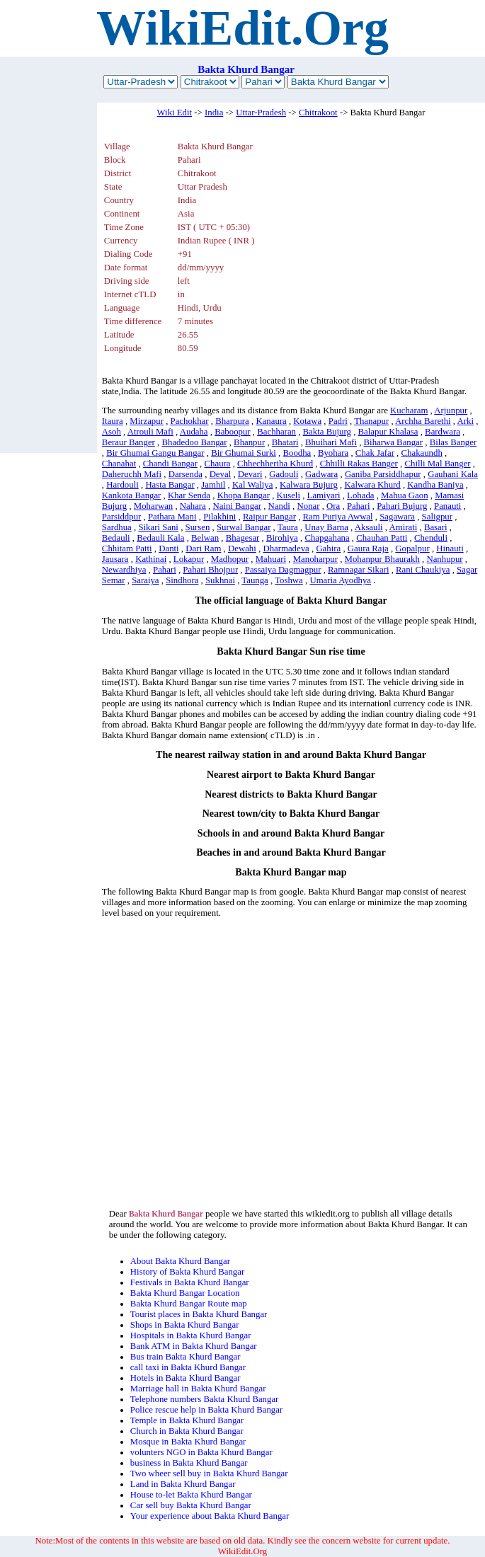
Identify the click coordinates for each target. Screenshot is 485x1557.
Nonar (308, 506)
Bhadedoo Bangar (194, 442)
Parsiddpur (121, 517)
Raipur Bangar (269, 517)
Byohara (333, 453)
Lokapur (188, 559)
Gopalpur (412, 548)
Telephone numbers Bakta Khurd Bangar (204, 1399)
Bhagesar (243, 538)
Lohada (360, 495)
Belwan (205, 538)
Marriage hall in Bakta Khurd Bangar (198, 1389)
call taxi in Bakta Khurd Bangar (188, 1367)
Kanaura (271, 421)
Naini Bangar (236, 506)
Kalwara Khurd (372, 485)
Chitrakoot (318, 112)
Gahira (328, 548)
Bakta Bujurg (327, 432)
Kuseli (288, 495)
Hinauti (449, 548)
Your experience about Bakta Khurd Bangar (209, 1516)
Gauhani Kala (453, 474)
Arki (465, 421)
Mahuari (271, 559)
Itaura (112, 421)
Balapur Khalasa (388, 432)
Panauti (447, 506)
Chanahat (119, 464)
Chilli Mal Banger (437, 464)
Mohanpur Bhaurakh (382, 559)
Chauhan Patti (381, 538)
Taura (288, 527)
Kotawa (307, 421)
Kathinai (150, 559)
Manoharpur (315, 559)
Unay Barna (326, 527)
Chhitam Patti (127, 548)
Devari (250, 474)
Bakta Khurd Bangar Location (185, 1293)
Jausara (115, 559)
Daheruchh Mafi (131, 474)
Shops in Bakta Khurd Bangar (184, 1325)
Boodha (297, 453)
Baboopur (232, 432)
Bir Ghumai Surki (243, 453)
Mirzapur (147, 421)
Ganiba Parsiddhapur (383, 474)
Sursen (198, 527)
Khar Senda (189, 495)
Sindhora (182, 580)
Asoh (111, 432)
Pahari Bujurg (402, 506)
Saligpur (437, 517)
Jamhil (213, 485)
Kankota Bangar (131, 495)
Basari (435, 527)
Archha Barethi (423, 421)
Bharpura (232, 421)
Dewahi (242, 548)
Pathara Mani (172, 517)
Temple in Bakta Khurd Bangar (187, 1420)
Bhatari (285, 442)
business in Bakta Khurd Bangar (189, 1463)
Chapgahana (326, 538)
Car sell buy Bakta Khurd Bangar (190, 1505)
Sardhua (117, 527)
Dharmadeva (286, 548)
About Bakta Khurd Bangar (180, 1261)
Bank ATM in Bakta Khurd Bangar (193, 1346)
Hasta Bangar (169, 485)
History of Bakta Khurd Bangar (187, 1272)
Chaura (218, 464)
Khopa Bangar (243, 495)
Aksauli (369, 527)
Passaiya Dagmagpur (283, 570)
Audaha (194, 432)
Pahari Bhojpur (210, 570)
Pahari (358, 506)
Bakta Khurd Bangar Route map (188, 1304)
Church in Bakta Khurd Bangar (187, 1431)
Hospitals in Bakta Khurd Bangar (190, 1335)
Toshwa (289, 580)
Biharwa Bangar (393, 442)
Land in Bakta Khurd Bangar (183, 1484)
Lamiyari (324, 495)
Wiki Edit (175, 112)
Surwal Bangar (243, 527)
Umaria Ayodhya (340, 580)
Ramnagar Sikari (358, 570)
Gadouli (283, 474)
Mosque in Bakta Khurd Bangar (188, 1442)
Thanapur (371, 421)
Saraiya (145, 580)
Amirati (403, 527)
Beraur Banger (128, 442)
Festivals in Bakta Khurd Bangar (189, 1282)
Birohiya (282, 538)
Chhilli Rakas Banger (359, 464)
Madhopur (230, 559)
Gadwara (321, 474)
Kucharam (409, 410)
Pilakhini (219, 517)
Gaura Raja (368, 548)
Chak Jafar (374, 453)
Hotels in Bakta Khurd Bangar (185, 1378)
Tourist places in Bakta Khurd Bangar (199, 1314)
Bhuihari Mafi (331, 442)
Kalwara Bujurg (309, 485)
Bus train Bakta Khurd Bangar (185, 1357)
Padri (338, 421)
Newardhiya (124, 570)
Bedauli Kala (160, 538)
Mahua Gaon (404, 495)
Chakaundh (422, 453)
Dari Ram (203, 548)
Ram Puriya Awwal (338, 517)
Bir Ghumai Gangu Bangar (155, 453)
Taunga (254, 580)
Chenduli (430, 538)
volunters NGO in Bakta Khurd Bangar (201, 1452)
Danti (168, 548)
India (214, 112)
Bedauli (116, 538)
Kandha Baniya (435, 485)
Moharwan (153, 506)
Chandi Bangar (170, 464)
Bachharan (276, 432)
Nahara (193, 506)
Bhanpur (249, 442)
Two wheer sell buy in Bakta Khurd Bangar (209, 1473)
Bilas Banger (453, 442)
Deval (221, 474)
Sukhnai (220, 580)
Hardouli (122, 485)
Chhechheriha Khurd (275, 464)
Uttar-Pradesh (261, 112)
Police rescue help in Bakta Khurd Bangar (206, 1410)
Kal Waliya (252, 485)
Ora (333, 506)
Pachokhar (190, 421)
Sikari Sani (158, 527)
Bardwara (442, 432)
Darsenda (185, 474)
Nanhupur (444, 559)
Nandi (279, 506)
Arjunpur (450, 410)
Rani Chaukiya (423, 570)
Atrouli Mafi (150, 432)
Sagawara (397, 517)
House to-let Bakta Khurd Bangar (191, 1495)
